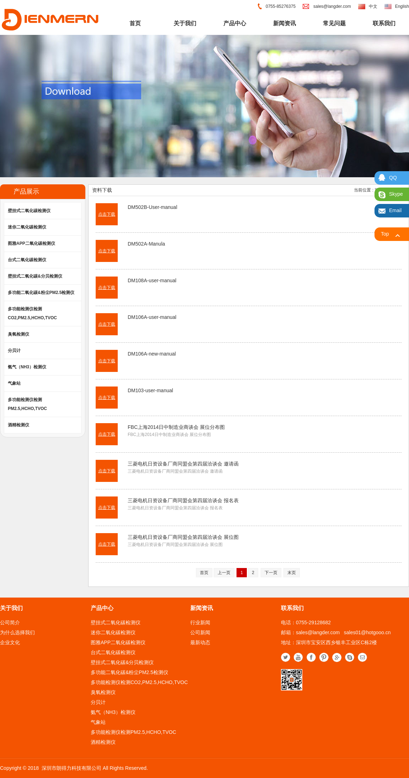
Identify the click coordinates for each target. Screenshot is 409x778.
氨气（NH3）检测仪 (27, 366)
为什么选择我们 (17, 632)
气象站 (14, 383)
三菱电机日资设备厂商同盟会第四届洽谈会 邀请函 (183, 464)
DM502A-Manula (146, 244)
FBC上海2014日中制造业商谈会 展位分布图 (176, 427)
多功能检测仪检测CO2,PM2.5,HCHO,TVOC (32, 313)
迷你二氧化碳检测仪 (27, 227)
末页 (291, 572)
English (402, 6)
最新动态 (200, 642)
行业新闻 (200, 622)
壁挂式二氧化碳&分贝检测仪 (35, 276)
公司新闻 (200, 632)
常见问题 (334, 23)
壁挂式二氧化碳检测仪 (29, 210)
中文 (373, 6)
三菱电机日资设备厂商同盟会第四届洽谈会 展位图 (183, 537)
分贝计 (14, 350)
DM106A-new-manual (152, 354)
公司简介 (10, 622)
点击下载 (106, 214)
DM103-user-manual (150, 390)
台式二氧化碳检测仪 (27, 259)
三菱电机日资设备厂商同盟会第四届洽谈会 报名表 (183, 500)
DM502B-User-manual (152, 207)
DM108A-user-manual (152, 280)
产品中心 (234, 23)
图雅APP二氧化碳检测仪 (31, 243)
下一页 (271, 572)
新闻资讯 (284, 23)
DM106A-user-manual (152, 317)
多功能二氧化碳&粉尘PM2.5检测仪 (41, 292)
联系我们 (384, 23)
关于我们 (185, 23)
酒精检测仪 (18, 424)
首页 (135, 23)
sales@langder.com (332, 6)
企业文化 (10, 642)
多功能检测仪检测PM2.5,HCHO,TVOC (27, 404)
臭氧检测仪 (18, 334)
